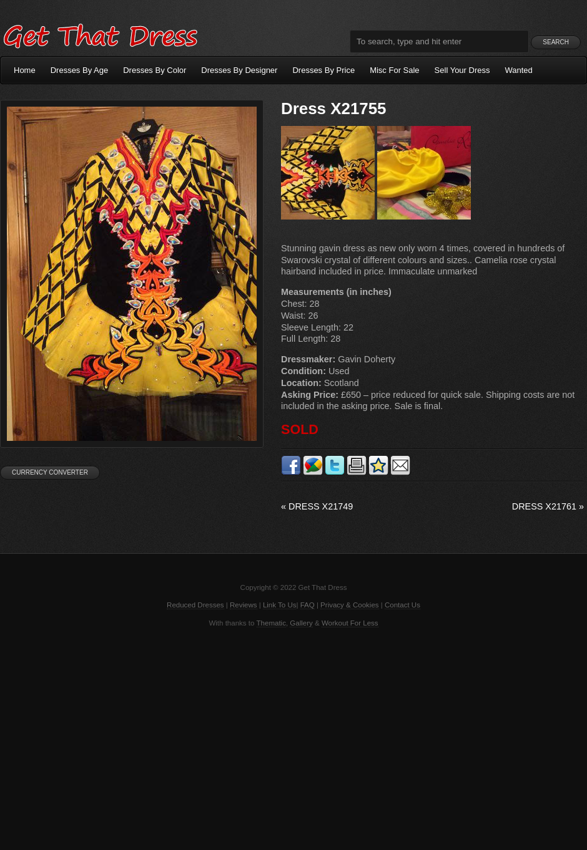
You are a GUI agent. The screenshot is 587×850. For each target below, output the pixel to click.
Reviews (243, 605)
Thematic (271, 623)
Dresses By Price (323, 70)
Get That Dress (100, 34)
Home (25, 70)
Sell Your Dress (462, 70)
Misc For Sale (394, 70)
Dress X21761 (548, 506)
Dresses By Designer (239, 70)
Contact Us (402, 605)
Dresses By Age (80, 70)
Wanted (519, 70)
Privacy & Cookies (349, 605)
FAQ (307, 605)
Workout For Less (350, 623)
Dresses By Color (154, 70)
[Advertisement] (293, 737)
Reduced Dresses (195, 605)
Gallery (301, 623)
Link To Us (280, 605)
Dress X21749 (317, 506)
